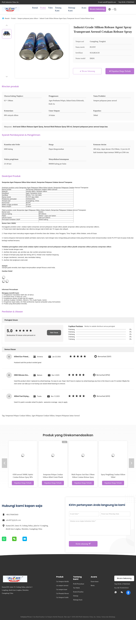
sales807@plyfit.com (13, 520)
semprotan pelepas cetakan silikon (18, 416)
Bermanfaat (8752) (103, 375)
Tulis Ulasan (54, 332)
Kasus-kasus (95, 581)
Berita (93, 585)
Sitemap (75, 596)
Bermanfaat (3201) (104, 357)
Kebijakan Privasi (26, 617)
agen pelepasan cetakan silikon (43, 416)
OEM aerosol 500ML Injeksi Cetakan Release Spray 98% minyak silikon (23, 477)
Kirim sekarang (83, 544)
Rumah (35, 8)
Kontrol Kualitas (78, 592)
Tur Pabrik (76, 588)
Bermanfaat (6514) (103, 396)
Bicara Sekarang (97, 9)
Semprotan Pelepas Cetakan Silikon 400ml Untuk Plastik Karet (53, 477)
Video (50, 8)
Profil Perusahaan (78, 584)
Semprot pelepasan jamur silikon (28, 18)
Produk (43, 8)
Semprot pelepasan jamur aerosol (67, 416)
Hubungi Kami (71, 9)
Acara (83, 8)
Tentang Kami (58, 9)
